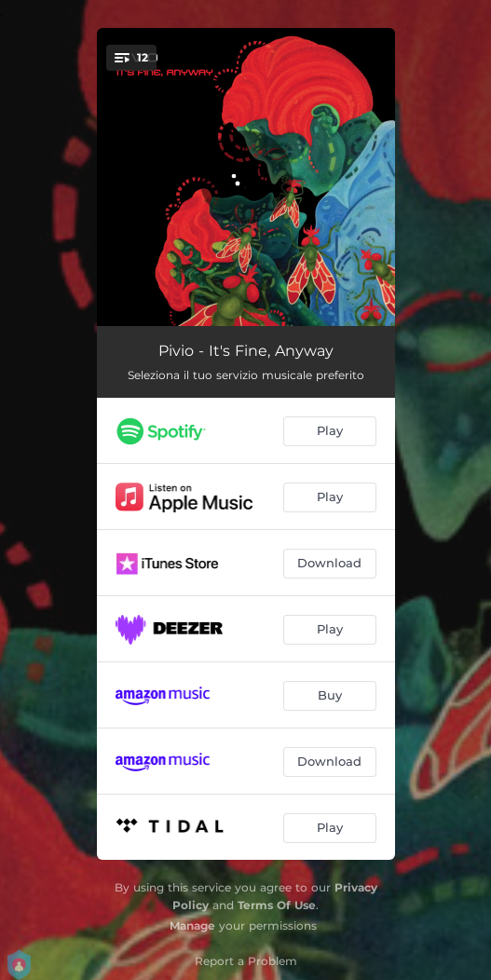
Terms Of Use (277, 905)
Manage (192, 925)
